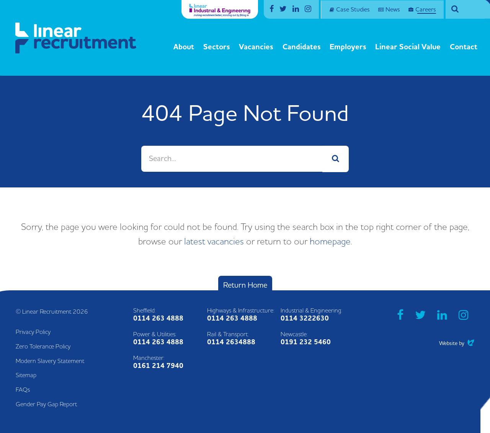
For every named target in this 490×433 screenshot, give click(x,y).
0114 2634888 (231, 342)
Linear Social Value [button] (408, 47)
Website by (456, 343)
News (392, 9)
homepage (330, 241)
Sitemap (26, 375)
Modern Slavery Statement (50, 361)
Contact (463, 47)
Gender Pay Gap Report (46, 404)
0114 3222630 (305, 318)
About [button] (183, 47)
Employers (348, 47)
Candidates (302, 47)
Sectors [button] (216, 47)
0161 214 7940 (158, 366)
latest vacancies (214, 241)
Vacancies (256, 47)
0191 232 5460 (306, 342)
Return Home (245, 285)
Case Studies (353, 9)
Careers (425, 9)
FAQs (23, 390)
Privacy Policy (33, 332)
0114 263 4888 (158, 318)
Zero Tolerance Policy (43, 346)
